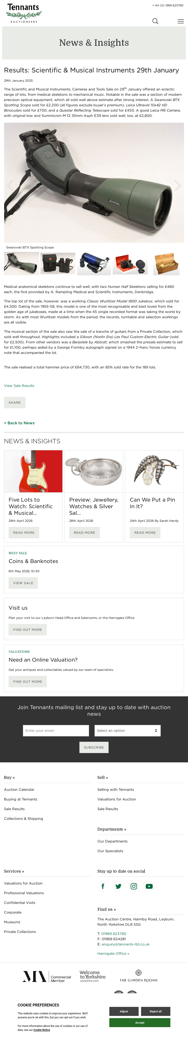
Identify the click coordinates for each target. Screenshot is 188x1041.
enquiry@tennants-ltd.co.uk (126, 944)
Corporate (12, 912)
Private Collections (20, 932)
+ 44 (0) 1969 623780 (167, 5)
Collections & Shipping (23, 819)
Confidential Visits (19, 903)
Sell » (102, 777)
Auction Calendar (19, 789)
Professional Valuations (24, 893)
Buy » (9, 777)
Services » (14, 871)
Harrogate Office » (113, 953)
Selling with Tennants (115, 789)
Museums (12, 922)
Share (15, 402)
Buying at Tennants (20, 799)
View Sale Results (19, 386)
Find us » (106, 909)
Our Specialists (110, 851)
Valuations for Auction (116, 799)
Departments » (111, 829)
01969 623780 (113, 934)
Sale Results (14, 809)
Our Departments (112, 841)
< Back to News (19, 423)
